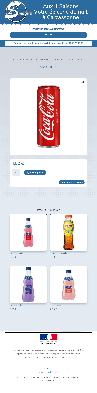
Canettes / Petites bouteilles (50, 59)
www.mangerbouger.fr (48, 372)
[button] (83, 82)
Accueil (17, 59)
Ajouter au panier (35, 172)
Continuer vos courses (72, 182)
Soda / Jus (28, 59)
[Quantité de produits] (16, 172)
